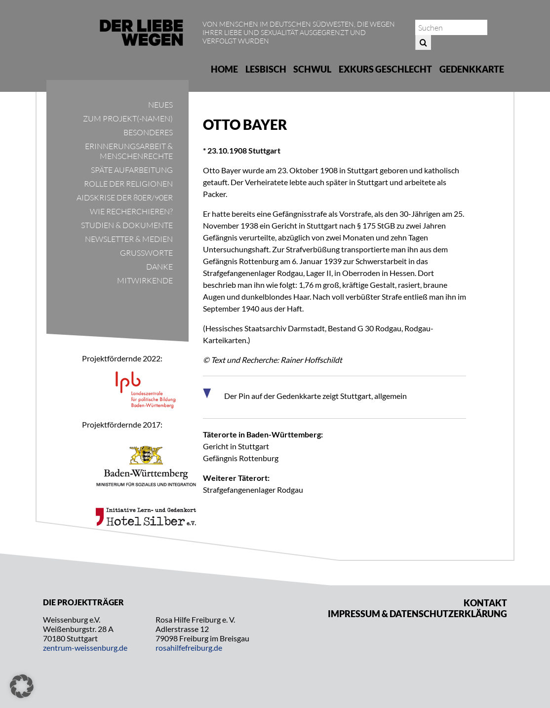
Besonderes (148, 132)
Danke (159, 267)
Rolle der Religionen (128, 184)
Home (224, 69)
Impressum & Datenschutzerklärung (417, 613)
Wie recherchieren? (131, 211)
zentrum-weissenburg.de (85, 647)
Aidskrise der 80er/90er (125, 197)
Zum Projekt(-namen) (128, 118)
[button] (21, 686)
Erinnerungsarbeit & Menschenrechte (129, 151)
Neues (160, 105)
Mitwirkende (145, 280)
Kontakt (485, 602)
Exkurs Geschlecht (385, 69)
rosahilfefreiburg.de (189, 647)
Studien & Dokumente (127, 225)
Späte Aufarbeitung (132, 170)
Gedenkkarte (471, 69)
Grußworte (146, 253)
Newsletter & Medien (129, 239)
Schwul (312, 69)
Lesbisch (265, 69)
